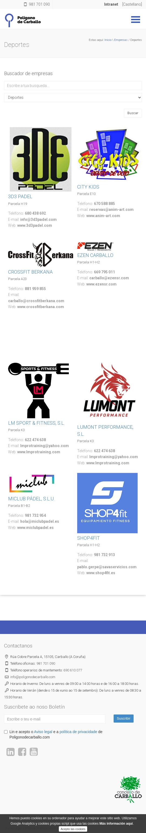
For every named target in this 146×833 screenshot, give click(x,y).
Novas (58, 819)
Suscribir (124, 718)
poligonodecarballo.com (32, 677)
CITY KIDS (88, 187)
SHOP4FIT (88, 538)
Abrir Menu (135, 19)
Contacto (135, 819)
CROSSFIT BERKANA (30, 272)
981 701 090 (39, 4)
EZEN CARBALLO (95, 255)
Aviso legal (43, 732)
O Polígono (42, 819)
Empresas (121, 40)
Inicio (107, 40)
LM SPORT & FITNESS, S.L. (36, 423)
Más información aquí (116, 829)
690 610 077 (72, 670)
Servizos (73, 819)
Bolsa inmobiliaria (113, 819)
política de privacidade (78, 732)
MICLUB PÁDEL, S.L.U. (31, 498)
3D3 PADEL (20, 196)
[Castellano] (132, 4)
